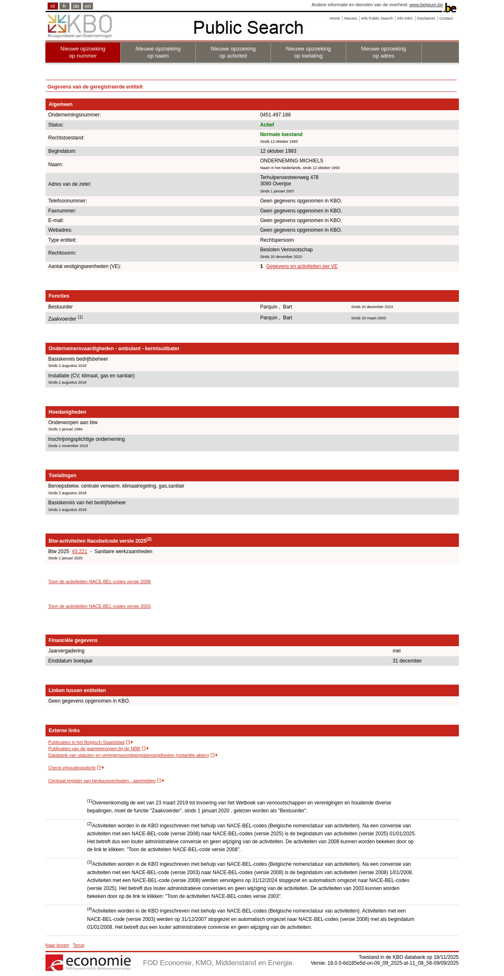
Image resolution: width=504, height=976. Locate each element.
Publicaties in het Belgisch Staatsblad (86, 742)
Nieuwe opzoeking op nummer (83, 52)
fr (64, 6)
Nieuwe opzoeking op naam (158, 52)
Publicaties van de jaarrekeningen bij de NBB (94, 748)
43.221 (79, 551)
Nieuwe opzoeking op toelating (308, 52)
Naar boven (57, 945)
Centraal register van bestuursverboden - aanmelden (102, 780)
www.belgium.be (426, 4)
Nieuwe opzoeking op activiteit (233, 52)
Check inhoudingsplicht (72, 767)
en (88, 6)
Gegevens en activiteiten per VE (301, 266)
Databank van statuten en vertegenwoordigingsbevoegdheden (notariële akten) (128, 755)
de (76, 6)
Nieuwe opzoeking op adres (383, 52)
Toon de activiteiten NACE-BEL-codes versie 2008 (99, 581)
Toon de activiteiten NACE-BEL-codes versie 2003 (99, 606)
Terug (78, 945)
